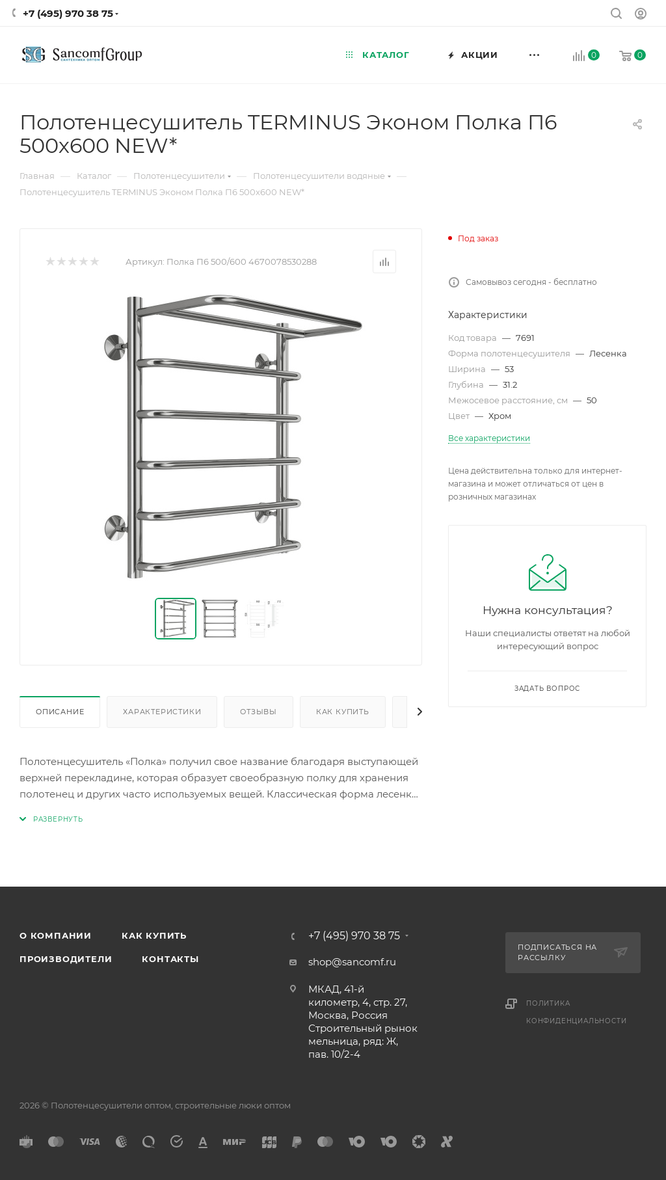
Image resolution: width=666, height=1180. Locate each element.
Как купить (342, 711)
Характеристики (162, 711)
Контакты (170, 959)
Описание (60, 711)
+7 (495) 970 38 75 (68, 13)
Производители (66, 959)
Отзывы (258, 711)
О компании (56, 935)
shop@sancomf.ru (352, 962)
